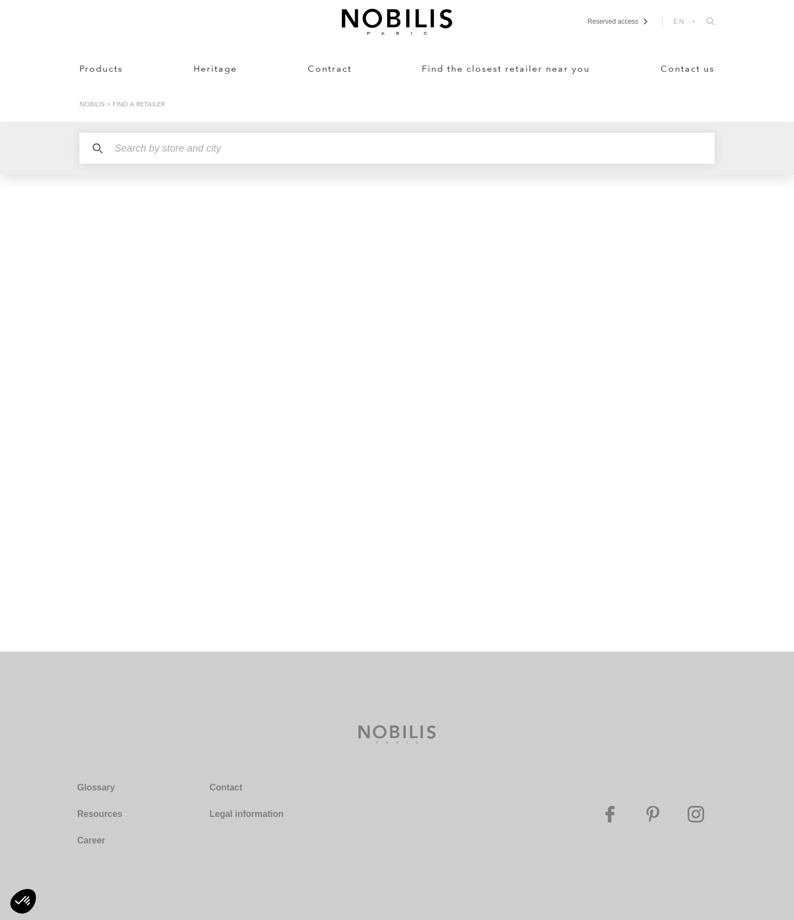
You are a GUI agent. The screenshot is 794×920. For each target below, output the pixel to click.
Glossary (96, 787)
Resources (99, 814)
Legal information (246, 814)
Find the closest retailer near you (506, 68)
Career (91, 840)
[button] (23, 901)
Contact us (688, 68)
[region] (196, 413)
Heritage (215, 68)
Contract (330, 68)
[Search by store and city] (397, 148)
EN (679, 21)
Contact (226, 787)
